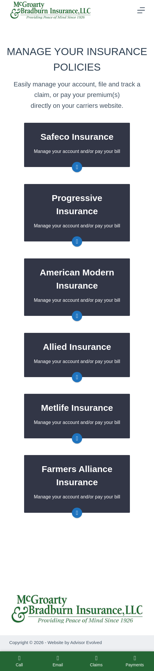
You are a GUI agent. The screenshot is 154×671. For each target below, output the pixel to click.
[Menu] (141, 10)
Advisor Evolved (86, 642)
